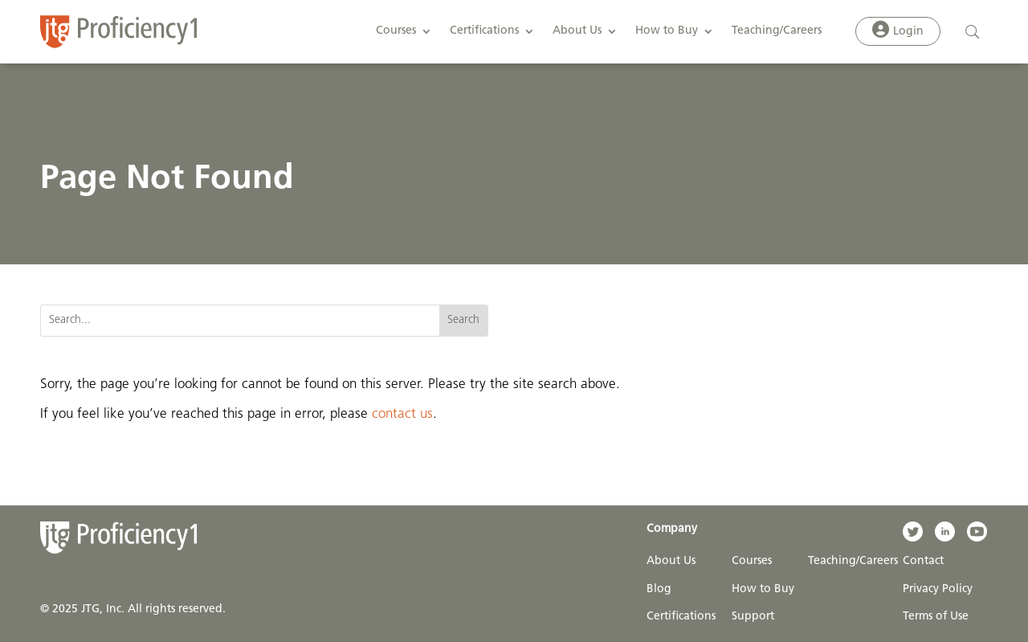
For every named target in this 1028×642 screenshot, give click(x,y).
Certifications (484, 31)
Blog (659, 589)
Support (753, 617)
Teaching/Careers (777, 31)
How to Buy (666, 31)
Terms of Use (936, 617)
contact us (402, 414)
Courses (396, 31)
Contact (923, 561)
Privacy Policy (938, 589)
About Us (577, 31)
